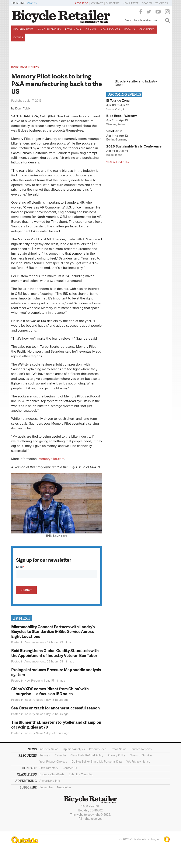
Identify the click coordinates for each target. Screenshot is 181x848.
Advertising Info (49, 781)
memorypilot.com (51, 459)
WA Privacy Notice (138, 761)
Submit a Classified (81, 774)
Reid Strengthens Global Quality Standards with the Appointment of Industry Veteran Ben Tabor (55, 653)
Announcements (49, 29)
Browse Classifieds (51, 774)
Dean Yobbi (22, 108)
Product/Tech (97, 749)
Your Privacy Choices (53, 761)
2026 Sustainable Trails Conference (133, 146)
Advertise (81, 3)
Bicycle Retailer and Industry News (136, 83)
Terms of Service (141, 755)
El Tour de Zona (118, 100)
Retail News (73, 29)
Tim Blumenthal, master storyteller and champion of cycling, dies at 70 (56, 724)
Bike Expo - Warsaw (121, 116)
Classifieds (146, 29)
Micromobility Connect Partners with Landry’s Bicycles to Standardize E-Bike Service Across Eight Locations (53, 631)
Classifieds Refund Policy (86, 755)
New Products (110, 29)
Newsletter (131, 3)
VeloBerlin (114, 131)
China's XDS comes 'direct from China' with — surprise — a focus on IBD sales (50, 691)
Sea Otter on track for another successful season (55, 708)
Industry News (23, 29)
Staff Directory (48, 768)
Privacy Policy (117, 755)
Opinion (91, 29)
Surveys (44, 755)
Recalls (129, 29)
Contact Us (70, 768)
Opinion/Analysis (74, 749)
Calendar (60, 755)
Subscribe (112, 3)
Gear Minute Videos (155, 3)
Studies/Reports (141, 749)
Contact (97, 3)
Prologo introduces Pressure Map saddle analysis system (56, 672)
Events (18, 37)
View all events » (117, 161)
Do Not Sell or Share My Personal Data (97, 761)
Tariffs (33, 3)
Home (14, 66)
